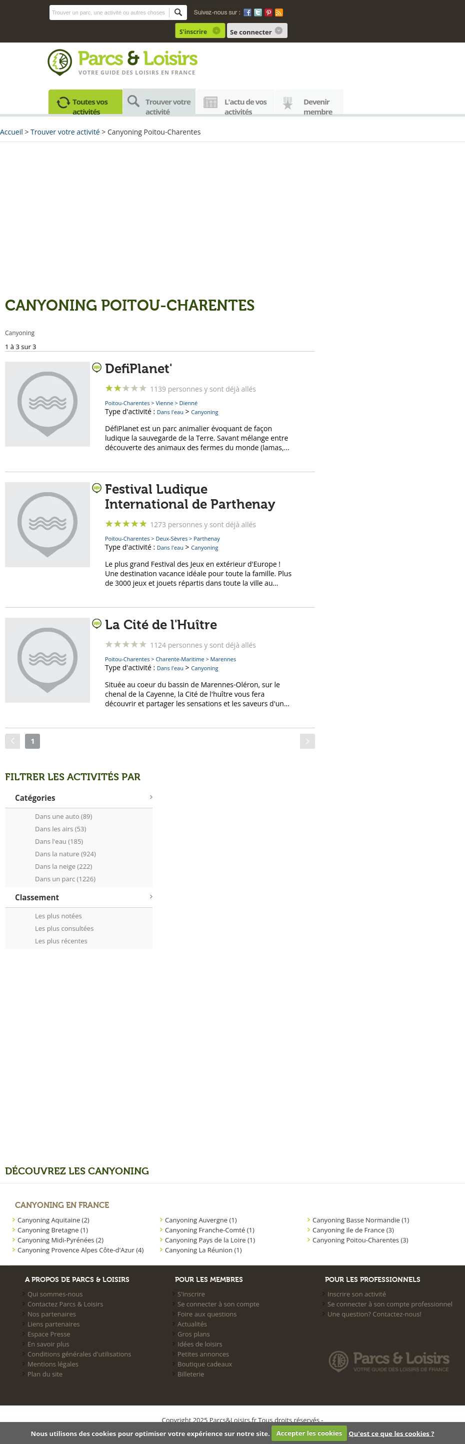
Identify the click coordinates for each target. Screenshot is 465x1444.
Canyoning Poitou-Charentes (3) (360, 1239)
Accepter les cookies (309, 1432)
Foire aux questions (207, 1313)
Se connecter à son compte (219, 1303)
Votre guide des (106, 72)
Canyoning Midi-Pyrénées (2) (61, 1239)
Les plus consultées (64, 928)
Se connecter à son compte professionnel (390, 1303)
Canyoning (204, 412)
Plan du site (45, 1373)
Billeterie (191, 1373)
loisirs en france (165, 72)
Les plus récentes (61, 940)
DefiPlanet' (138, 369)
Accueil (11, 132)
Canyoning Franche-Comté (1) (209, 1229)
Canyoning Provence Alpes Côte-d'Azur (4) (81, 1249)
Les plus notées (58, 915)
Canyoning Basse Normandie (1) (360, 1219)
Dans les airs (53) (60, 828)
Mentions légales (53, 1363)
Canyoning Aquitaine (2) (54, 1219)
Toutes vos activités (90, 105)
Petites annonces (203, 1353)
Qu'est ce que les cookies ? (391, 1432)
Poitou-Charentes (127, 403)
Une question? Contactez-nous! (375, 1313)
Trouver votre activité (168, 105)
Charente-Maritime (180, 659)
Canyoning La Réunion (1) (203, 1249)
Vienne (164, 403)
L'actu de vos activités (245, 105)
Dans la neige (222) (63, 866)
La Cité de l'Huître (161, 625)
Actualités (192, 1323)
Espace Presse (49, 1333)
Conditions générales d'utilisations (79, 1353)
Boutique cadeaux (205, 1363)
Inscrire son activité (357, 1293)
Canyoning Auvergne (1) (201, 1219)
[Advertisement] (232, 220)
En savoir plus (49, 1343)
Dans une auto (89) (63, 816)
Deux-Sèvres (172, 538)
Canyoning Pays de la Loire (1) (210, 1239)
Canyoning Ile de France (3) (353, 1229)
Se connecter (251, 32)
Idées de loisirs (200, 1343)
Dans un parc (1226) (65, 878)
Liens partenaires (54, 1323)
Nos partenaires (52, 1313)
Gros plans (194, 1333)
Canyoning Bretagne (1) (53, 1229)
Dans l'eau (170, 412)
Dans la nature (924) (65, 853)
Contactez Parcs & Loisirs (65, 1303)
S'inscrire (193, 32)
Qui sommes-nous (55, 1293)
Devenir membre (318, 105)
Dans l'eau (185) (59, 841)
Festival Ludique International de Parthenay (190, 497)
